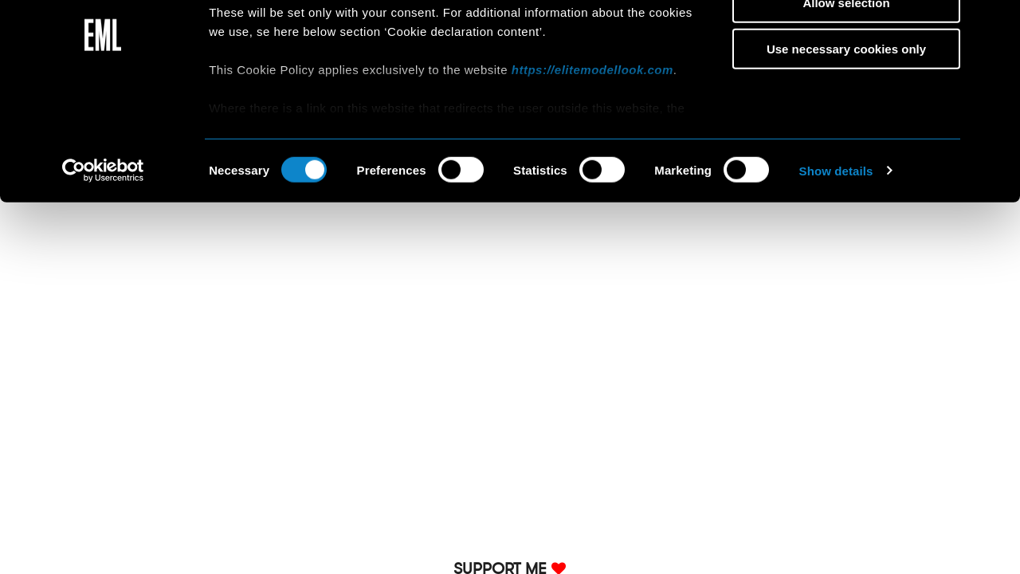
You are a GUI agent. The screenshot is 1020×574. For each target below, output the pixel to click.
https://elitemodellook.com (592, 153)
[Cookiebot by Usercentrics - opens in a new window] (103, 255)
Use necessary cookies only (846, 133)
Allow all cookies (846, 39)
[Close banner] (995, 24)
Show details (836, 254)
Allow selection (845, 86)
